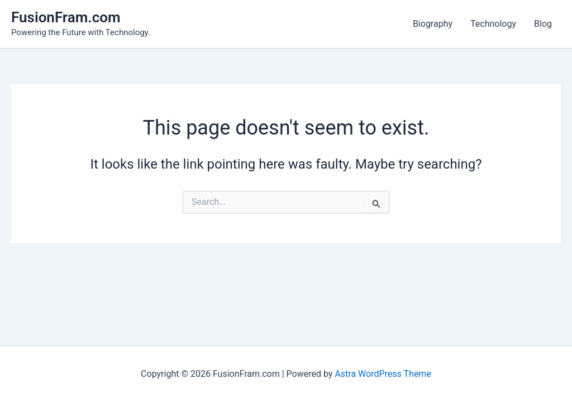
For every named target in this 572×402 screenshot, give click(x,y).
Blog (543, 23)
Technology (493, 23)
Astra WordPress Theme (383, 373)
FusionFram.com (66, 17)
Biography (432, 23)
